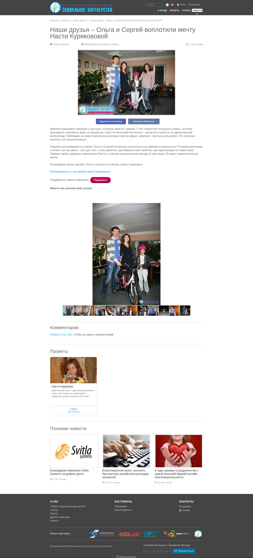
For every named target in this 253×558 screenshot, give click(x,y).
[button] (200, 206)
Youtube (184, 510)
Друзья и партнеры (60, 517)
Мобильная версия (126, 557)
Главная (54, 20)
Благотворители (123, 510)
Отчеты (186, 10)
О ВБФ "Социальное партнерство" (68, 506)
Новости (198, 10)
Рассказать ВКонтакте (143, 121)
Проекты (174, 10)
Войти (183, 4)
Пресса (54, 513)
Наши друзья (80, 20)
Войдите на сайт (61, 334)
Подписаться (184, 550)
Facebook (185, 506)
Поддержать (101, 180)
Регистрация (194, 4)
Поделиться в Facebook (110, 121)
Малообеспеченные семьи (100, 44)
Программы (121, 506)
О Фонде (162, 10)
